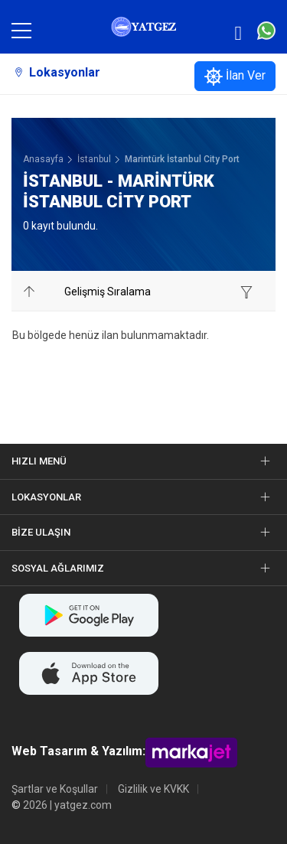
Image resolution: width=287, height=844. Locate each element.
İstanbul (94, 159)
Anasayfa (43, 159)
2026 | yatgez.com (67, 805)
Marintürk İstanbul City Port (182, 159)
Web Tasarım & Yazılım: (78, 752)
